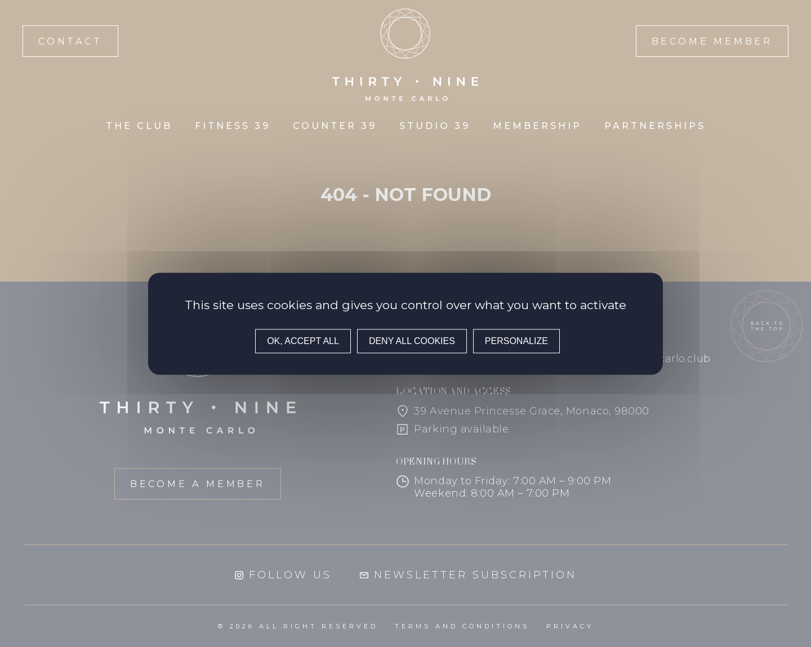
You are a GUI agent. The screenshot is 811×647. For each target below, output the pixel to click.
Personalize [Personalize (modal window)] (516, 341)
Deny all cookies (412, 341)
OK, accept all (303, 341)
